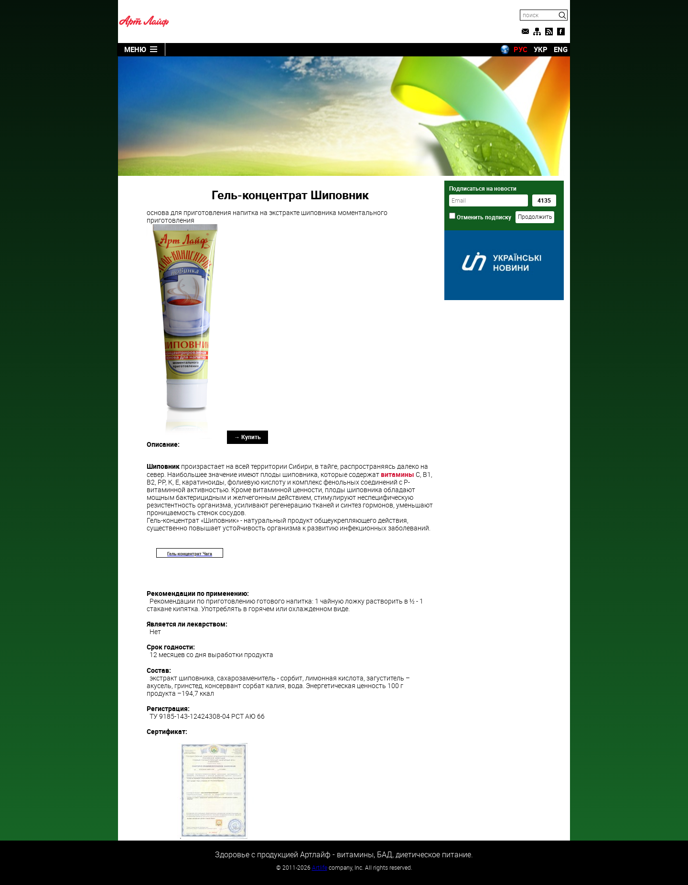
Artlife (319, 867)
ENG (561, 49)
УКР (541, 49)
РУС (520, 49)
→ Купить (247, 437)
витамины (397, 474)
